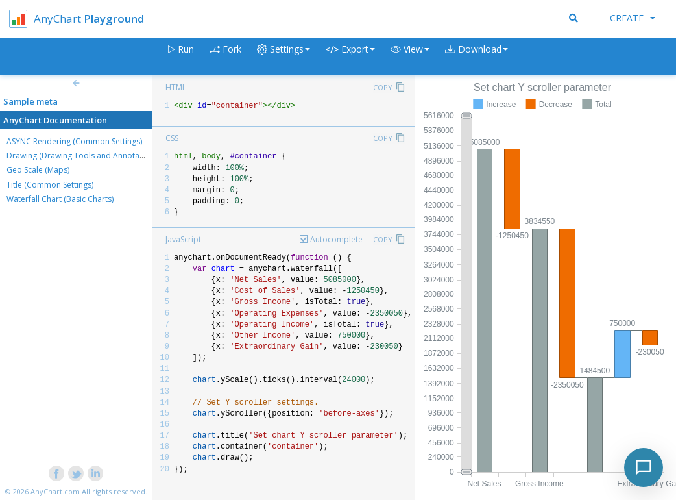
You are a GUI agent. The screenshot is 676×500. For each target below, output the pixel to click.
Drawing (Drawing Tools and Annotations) (83, 155)
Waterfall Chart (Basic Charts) (60, 199)
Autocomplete (336, 239)
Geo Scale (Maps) (37, 169)
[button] (410, 56)
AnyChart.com (55, 491)
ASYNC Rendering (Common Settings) (74, 141)
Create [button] (632, 18)
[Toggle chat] (643, 467)
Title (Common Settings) (49, 184)
